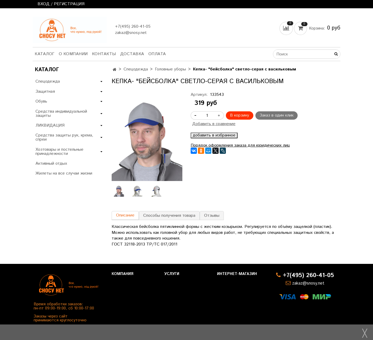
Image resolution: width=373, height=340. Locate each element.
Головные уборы (170, 69)
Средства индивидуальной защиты (61, 113)
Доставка (132, 54)
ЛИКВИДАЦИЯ (49, 125)
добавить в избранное (214, 135)
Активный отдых (51, 164)
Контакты (104, 54)
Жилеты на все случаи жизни (63, 173)
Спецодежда (136, 69)
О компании (73, 54)
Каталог (45, 54)
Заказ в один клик (276, 115)
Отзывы (211, 216)
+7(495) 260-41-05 (132, 27)
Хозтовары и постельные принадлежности (59, 152)
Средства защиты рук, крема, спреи (64, 137)
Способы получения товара (169, 216)
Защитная (45, 92)
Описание (125, 215)
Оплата (157, 54)
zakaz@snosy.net (131, 33)
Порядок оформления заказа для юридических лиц (240, 145)
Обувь (41, 101)
